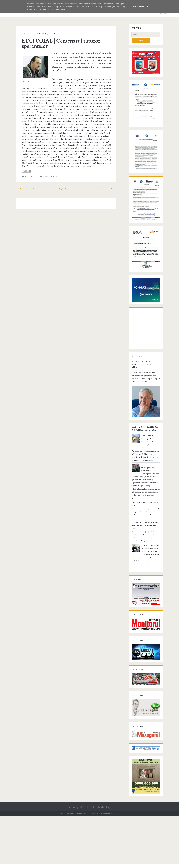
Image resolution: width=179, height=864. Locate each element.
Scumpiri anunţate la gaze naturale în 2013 (144, 541)
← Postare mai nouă (22, 182)
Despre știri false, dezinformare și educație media (143, 406)
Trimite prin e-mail (46, 170)
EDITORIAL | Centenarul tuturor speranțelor (58, 44)
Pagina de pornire (65, 182)
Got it (149, 6)
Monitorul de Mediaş (99, 855)
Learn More (138, 6)
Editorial (27, 170)
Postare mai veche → (110, 182)
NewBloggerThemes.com (109, 862)
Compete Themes (75, 862)
